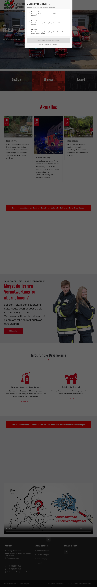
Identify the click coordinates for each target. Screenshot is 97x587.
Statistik (47, 32)
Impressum (55, 44)
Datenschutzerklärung (45, 44)
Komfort (47, 23)
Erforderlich (47, 14)
